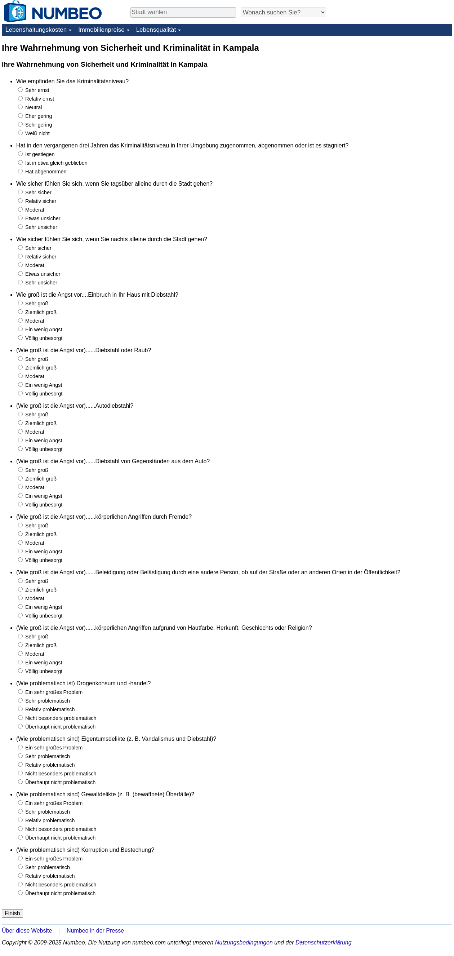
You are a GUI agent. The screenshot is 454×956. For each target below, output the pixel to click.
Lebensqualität (156, 29)
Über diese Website (27, 931)
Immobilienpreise (101, 29)
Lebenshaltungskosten (36, 29)
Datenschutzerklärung (323, 942)
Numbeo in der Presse (95, 931)
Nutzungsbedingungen (244, 942)
